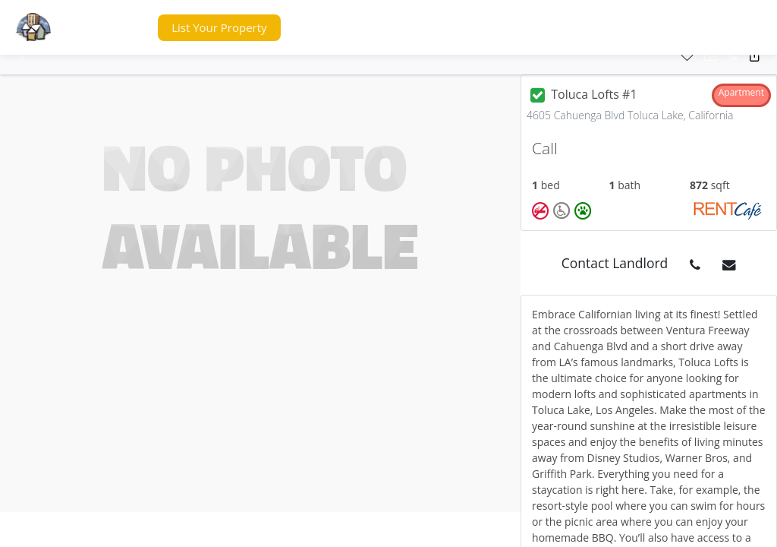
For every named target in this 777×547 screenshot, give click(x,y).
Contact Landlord (615, 263)
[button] (117, 27)
